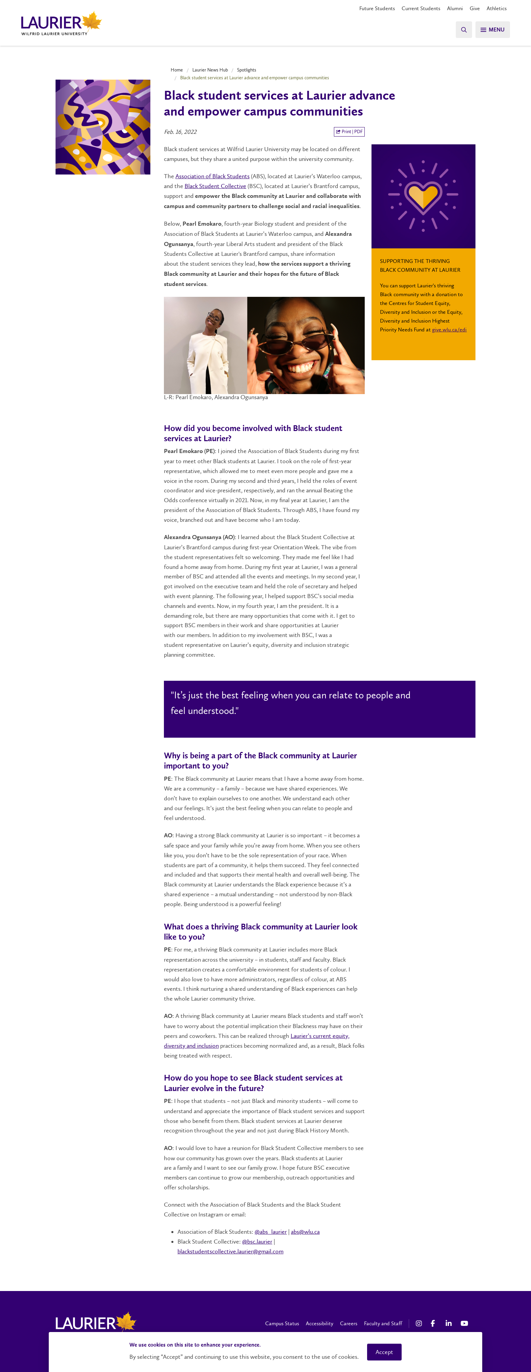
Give (475, 8)
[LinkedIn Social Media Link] (450, 1323)
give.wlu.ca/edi (449, 329)
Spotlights (246, 70)
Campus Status (282, 1323)
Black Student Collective (215, 186)
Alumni (455, 8)
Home (177, 70)
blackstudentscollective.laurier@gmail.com (230, 1251)
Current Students (421, 8)
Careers (348, 1323)
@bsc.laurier (257, 1241)
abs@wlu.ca (305, 1231)
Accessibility (319, 1323)
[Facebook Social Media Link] (435, 1323)
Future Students (377, 8)
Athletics (497, 8)
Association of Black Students (212, 176)
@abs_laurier (271, 1231)
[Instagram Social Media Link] (420, 1323)
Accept (384, 1352)
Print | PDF (349, 132)
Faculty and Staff (383, 1323)
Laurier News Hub (210, 70)
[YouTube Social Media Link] (465, 1323)
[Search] (463, 29)
